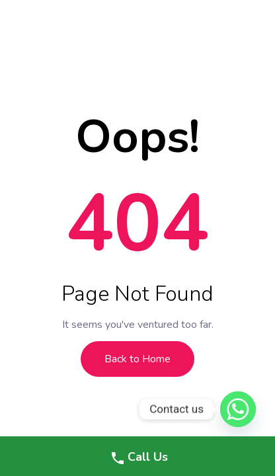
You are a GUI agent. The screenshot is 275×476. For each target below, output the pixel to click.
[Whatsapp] (238, 409)
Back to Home (137, 359)
